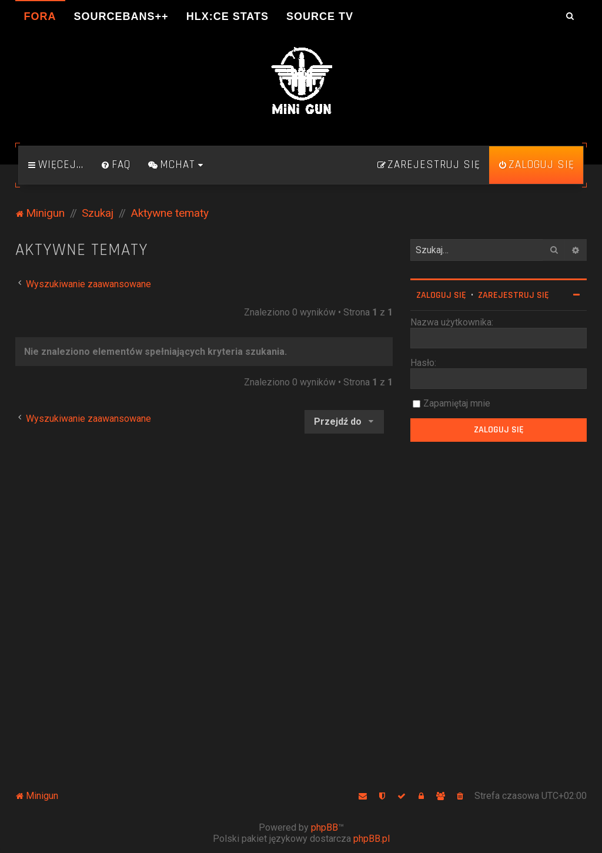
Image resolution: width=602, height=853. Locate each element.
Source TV (319, 16)
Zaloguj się (441, 295)
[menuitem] (115, 165)
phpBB (324, 827)
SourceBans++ (121, 16)
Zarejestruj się (513, 295)
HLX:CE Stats (227, 16)
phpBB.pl (371, 838)
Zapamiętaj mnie (456, 403)
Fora (40, 16)
